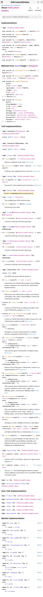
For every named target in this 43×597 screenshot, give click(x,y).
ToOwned (13, 573)
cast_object (10, 396)
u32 (10, 73)
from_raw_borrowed (19, 313)
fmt (6, 180)
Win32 (10, 5)
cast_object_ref (12, 373)
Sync (9, 506)
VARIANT (6, 42)
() (24, 47)
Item (17, 40)
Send (9, 503)
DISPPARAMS (28, 113)
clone (7, 159)
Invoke (18, 100)
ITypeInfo (30, 78)
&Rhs (22, 465)
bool (16, 137)
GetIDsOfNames (21, 81)
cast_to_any (10, 338)
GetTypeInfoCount (22, 70)
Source (39, 166)
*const (14, 86)
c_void (28, 280)
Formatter (26, 180)
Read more (29, 162)
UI (13, 5)
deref (7, 204)
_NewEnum (18, 34)
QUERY (10, 137)
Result (5, 182)
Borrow (13, 530)
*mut (17, 94)
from (7, 218)
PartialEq (11, 450)
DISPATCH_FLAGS (19, 111)
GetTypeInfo (20, 76)
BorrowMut (14, 538)
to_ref (8, 435)
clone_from (9, 166)
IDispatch (33, 66)
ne (6, 465)
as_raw (8, 280)
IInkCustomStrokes (20, 2)
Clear (17, 60)
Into (15, 556)
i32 (37, 31)
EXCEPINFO (32, 117)
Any (3, 340)
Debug (9, 176)
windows (4, 5)
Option (19, 115)
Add (16, 45)
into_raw (8, 291)
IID (9, 273)
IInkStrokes (26, 42)
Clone (9, 155)
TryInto (16, 587)
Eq (7, 480)
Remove (18, 54)
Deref (17, 66)
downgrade (9, 417)
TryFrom (16, 580)
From (9, 212)
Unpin (8, 510)
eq (6, 454)
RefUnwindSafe (12, 499)
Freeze (9, 496)
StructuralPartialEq (15, 484)
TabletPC (17, 5)
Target (9, 197)
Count (17, 31)
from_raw (15, 302)
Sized (17, 527)
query (13, 426)
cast (7, 325)
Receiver (17, 563)
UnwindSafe (11, 513)
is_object (9, 356)
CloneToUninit (16, 545)
